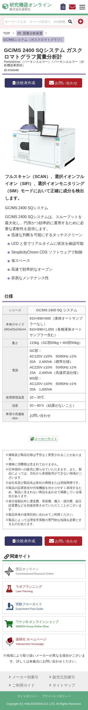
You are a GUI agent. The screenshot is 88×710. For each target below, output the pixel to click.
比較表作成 (23, 83)
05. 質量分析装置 (29, 33)
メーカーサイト (45, 439)
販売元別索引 (61, 677)
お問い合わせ (63, 83)
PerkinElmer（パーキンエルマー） (27, 61)
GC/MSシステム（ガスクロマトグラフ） (33, 39)
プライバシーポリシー (56, 696)
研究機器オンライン (30, 6)
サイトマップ (61, 685)
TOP (6, 33)
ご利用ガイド (21, 685)
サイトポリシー (27, 696)
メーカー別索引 (23, 677)
